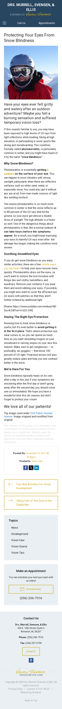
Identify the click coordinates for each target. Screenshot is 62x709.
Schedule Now (30, 588)
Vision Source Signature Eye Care (31, 672)
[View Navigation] (6, 23)
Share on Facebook (25, 467)
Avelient (36, 692)
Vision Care (17, 540)
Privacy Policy (15, 689)
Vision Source (19, 546)
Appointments (47, 23)
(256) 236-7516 (35, 637)
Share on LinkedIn (36, 467)
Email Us (31, 651)
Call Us (21, 23)
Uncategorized (19, 533)
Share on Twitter (31, 467)
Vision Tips (36, 461)
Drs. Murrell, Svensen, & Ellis (38, 682)
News (14, 527)
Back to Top (31, 700)
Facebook (31, 660)
